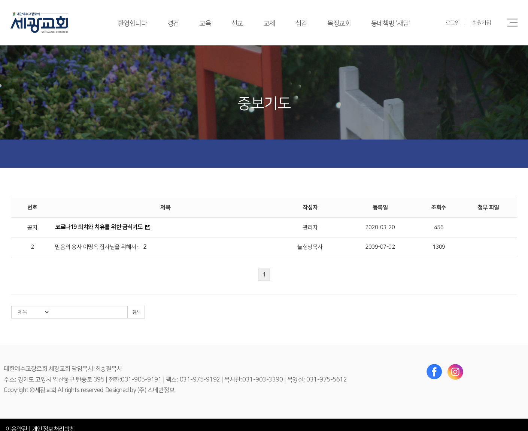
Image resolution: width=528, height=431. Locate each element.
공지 (32, 227)
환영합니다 (132, 23)
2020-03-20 (380, 227)
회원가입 (481, 23)
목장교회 (339, 23)
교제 (269, 23)
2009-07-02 (380, 247)
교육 (205, 23)
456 (439, 227)
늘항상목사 (310, 247)
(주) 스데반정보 (156, 390)
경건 (173, 23)
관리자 (310, 227)
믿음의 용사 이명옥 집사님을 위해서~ (97, 247)
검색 (136, 312)
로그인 (453, 23)
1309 (439, 247)
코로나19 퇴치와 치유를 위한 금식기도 (99, 227)
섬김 (301, 23)
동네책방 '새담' (390, 23)
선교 (237, 23)
